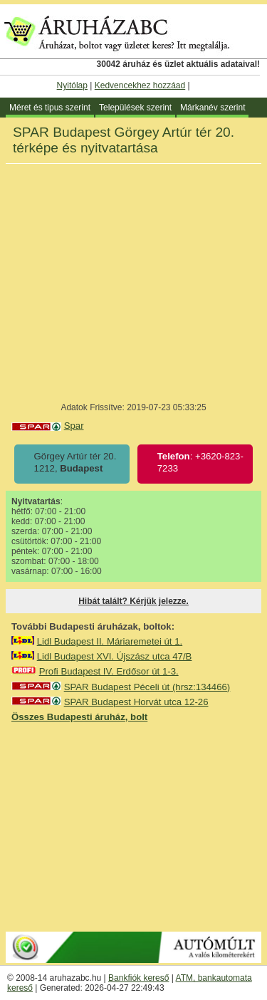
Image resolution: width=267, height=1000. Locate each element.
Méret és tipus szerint (49, 108)
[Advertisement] (134, 826)
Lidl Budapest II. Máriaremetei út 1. (110, 641)
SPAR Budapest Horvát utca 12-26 (136, 702)
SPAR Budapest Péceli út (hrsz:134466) (147, 687)
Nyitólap (72, 85)
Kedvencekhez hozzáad (140, 85)
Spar (74, 425)
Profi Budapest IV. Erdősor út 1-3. (109, 671)
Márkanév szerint (212, 108)
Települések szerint (135, 108)
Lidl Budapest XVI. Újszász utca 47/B (114, 656)
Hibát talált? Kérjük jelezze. (133, 601)
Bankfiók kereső (138, 978)
